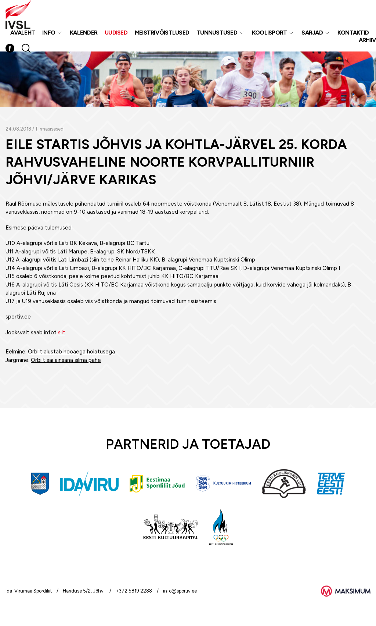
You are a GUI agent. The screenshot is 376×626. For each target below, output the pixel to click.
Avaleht (22, 32)
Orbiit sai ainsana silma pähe (66, 360)
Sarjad (312, 32)
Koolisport (269, 32)
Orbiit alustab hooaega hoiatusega (71, 351)
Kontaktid (353, 32)
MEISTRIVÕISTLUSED (162, 32)
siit (61, 332)
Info (48, 32)
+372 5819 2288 (134, 591)
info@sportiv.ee (180, 591)
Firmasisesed (50, 129)
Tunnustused (216, 32)
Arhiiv (367, 39)
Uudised (116, 32)
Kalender (83, 32)
